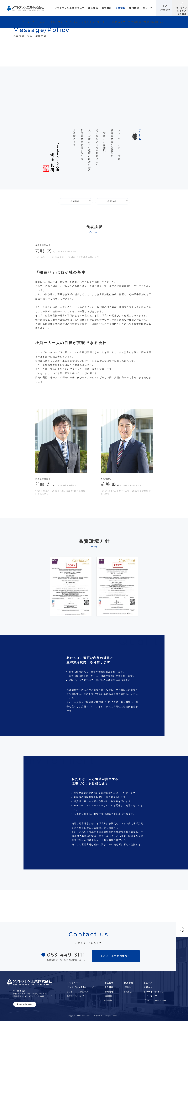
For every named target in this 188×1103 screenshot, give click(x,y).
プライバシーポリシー (155, 1082)
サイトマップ (150, 1078)
